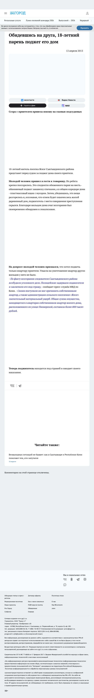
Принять (85, 28)
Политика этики (58, 596)
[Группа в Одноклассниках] (71, 579)
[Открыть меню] (5, 13)
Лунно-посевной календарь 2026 (40, 20)
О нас (54, 602)
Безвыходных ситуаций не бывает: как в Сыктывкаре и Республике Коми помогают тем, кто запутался (47, 458)
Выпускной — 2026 (67, 20)
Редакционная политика (14, 602)
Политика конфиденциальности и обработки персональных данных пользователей (36, 669)
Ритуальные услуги (12, 20)
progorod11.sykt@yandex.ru (15, 634)
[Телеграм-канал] (78, 579)
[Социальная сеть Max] (66, 106)
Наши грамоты (10, 605)
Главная (31, 612)
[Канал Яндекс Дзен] (27, 106)
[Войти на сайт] (87, 13)
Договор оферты (34, 596)
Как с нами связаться (36, 602)
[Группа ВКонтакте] (27, 100)
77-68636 (26, 654)
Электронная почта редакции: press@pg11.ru (58, 629)
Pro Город (8, 608)
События (8, 612)
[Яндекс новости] (66, 100)
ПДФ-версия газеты (35, 605)
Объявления (32, 608)
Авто (53, 608)
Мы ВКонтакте (57, 605)
